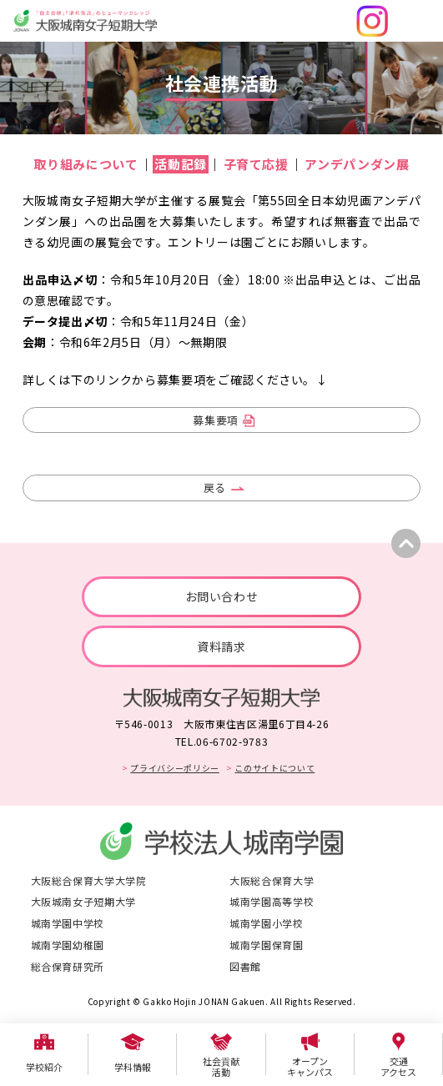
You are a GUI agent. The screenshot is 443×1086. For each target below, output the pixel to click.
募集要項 (216, 420)
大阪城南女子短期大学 (84, 901)
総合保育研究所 (68, 966)
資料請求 (221, 646)
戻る (215, 487)
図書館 (245, 966)
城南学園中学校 (68, 923)
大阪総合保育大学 (271, 880)
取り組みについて (85, 164)
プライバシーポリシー (174, 768)
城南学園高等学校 (271, 901)
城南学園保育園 (266, 945)
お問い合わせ (222, 596)
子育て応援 (256, 164)
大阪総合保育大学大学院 (89, 880)
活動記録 (180, 164)
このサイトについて (274, 768)
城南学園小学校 (266, 923)
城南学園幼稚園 (68, 945)
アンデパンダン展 (357, 164)
